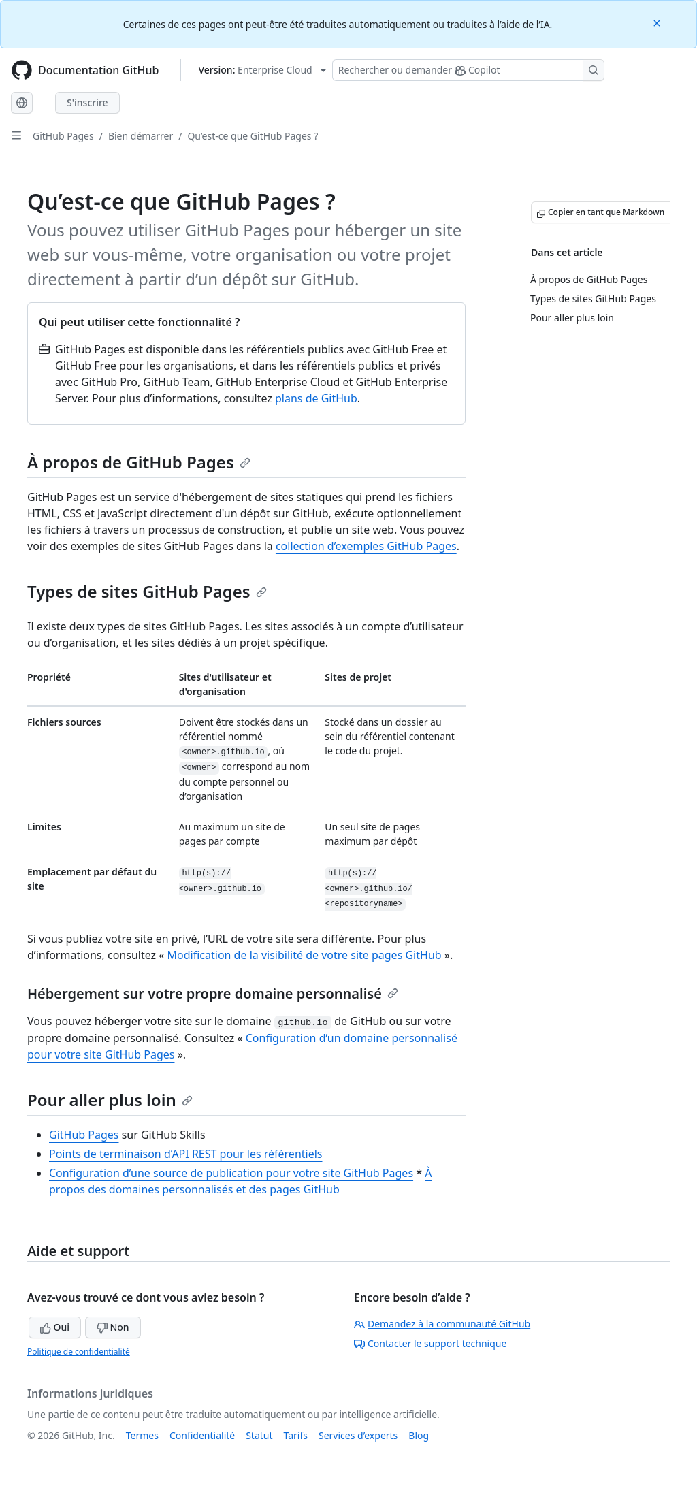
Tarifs (296, 1435)
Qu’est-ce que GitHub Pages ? (252, 135)
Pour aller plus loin (110, 1099)
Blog (418, 1435)
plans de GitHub (316, 398)
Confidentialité (202, 1435)
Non (113, 1327)
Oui (54, 1327)
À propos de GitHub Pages (138, 462)
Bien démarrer (140, 135)
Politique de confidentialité (78, 1351)
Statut (259, 1435)
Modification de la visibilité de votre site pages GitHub (304, 955)
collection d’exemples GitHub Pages (366, 545)
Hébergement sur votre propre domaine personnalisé (212, 993)
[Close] (658, 22)
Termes (142, 1435)
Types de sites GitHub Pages (147, 591)
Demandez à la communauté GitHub (442, 1323)
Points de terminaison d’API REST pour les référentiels (186, 1153)
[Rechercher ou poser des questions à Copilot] (468, 70)
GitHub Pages (63, 135)
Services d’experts (358, 1435)
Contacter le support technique (430, 1343)
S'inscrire (87, 102)
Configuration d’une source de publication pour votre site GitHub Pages (231, 1172)
